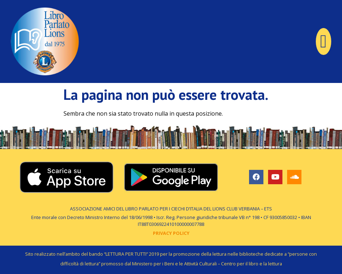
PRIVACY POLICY (171, 233)
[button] (323, 41)
